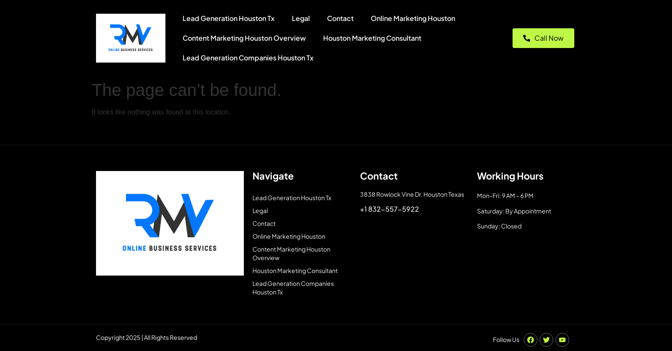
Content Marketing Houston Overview (244, 37)
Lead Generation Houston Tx (229, 18)
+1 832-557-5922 (389, 208)
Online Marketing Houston (413, 18)
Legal (301, 18)
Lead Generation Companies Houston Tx (248, 57)
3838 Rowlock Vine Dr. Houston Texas (412, 194)
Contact (340, 18)
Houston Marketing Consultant (372, 37)
